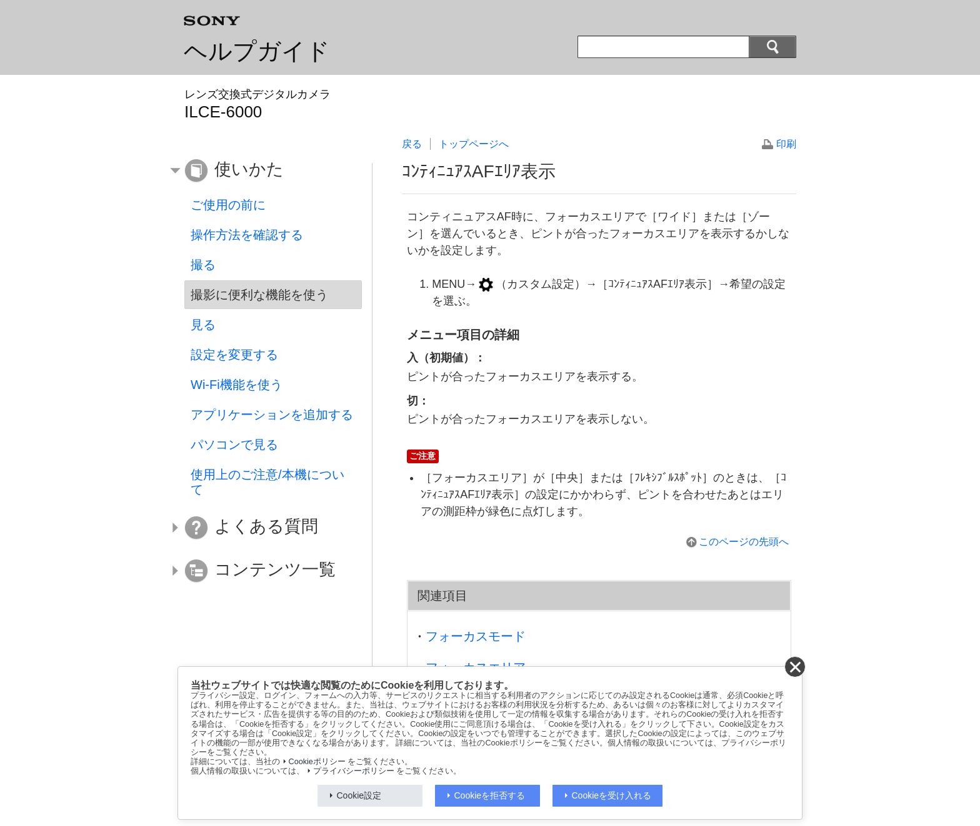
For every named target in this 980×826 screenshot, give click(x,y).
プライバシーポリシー (353, 771)
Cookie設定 (359, 795)
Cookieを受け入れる (612, 795)
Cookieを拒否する (490, 795)
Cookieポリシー (317, 761)
